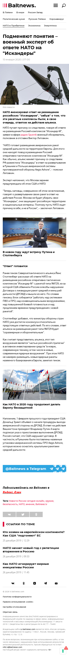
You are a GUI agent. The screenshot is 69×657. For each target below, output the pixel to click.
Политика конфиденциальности (17, 596)
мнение (30, 504)
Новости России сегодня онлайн (26, 501)
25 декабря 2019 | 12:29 (16, 540)
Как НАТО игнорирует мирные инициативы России (26, 565)
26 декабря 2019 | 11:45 (16, 572)
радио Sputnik (29, 134)
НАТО (22, 504)
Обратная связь (10, 612)
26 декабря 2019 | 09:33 (16, 556)
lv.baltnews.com (27, 629)
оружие (49, 501)
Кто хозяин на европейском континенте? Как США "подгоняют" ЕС (34, 533)
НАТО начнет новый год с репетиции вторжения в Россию (31, 549)
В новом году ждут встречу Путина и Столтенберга (29, 253)
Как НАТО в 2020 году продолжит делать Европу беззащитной (31, 406)
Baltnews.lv (41, 504)
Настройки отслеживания (14, 607)
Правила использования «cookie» (18, 601)
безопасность (10, 504)
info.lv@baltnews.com (12, 647)
